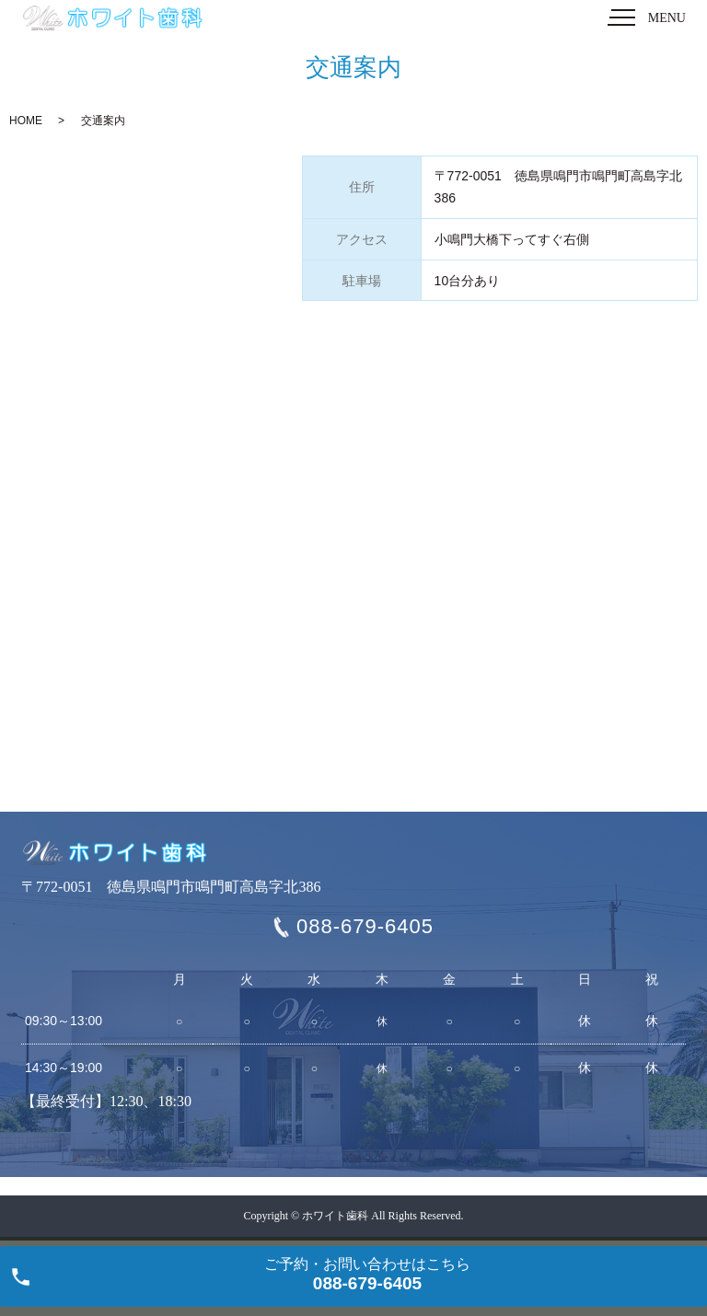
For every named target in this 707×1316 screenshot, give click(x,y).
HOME (25, 120)
